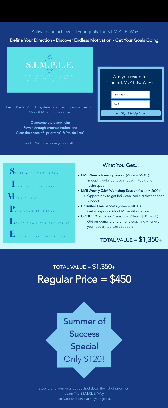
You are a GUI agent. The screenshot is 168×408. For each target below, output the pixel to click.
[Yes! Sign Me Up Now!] (131, 113)
